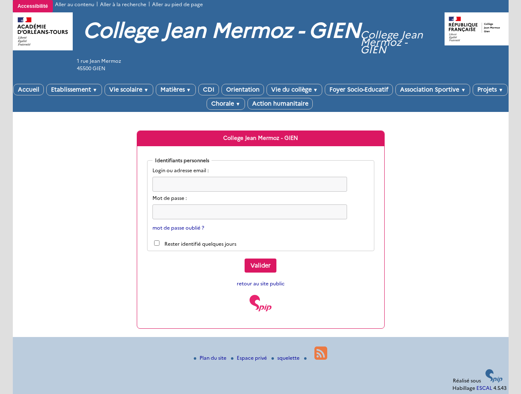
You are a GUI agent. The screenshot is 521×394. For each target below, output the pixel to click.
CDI (208, 89)
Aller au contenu (74, 4)
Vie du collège (294, 89)
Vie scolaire (129, 89)
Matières (175, 89)
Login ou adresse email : (180, 170)
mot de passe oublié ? (178, 228)
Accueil (28, 89)
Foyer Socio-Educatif (358, 89)
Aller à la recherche (123, 4)
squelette (286, 358)
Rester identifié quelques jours (200, 244)
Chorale (225, 103)
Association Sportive (433, 89)
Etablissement (74, 89)
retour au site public (261, 283)
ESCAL (484, 388)
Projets (490, 89)
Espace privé (249, 358)
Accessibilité (33, 6)
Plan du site (211, 358)
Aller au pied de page (177, 4)
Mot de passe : (169, 198)
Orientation (242, 89)
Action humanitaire (280, 103)
